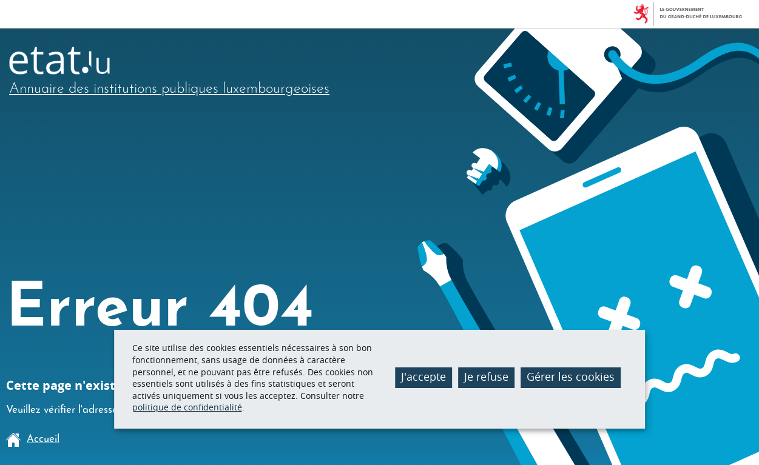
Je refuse (486, 376)
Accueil (32, 439)
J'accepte (423, 376)
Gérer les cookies (571, 376)
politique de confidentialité (187, 407)
